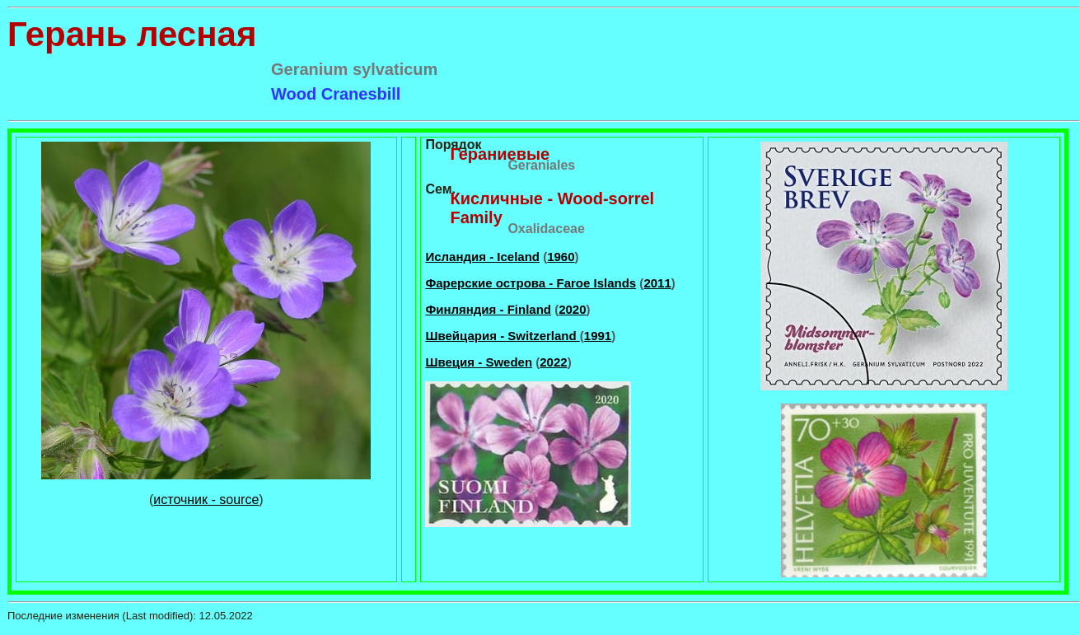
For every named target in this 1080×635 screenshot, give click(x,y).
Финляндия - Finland (488, 309)
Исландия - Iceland (482, 257)
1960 (560, 257)
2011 (657, 283)
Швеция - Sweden (478, 362)
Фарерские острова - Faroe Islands (530, 283)
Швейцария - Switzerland (502, 336)
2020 (572, 309)
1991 (597, 336)
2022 (553, 362)
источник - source (206, 500)
